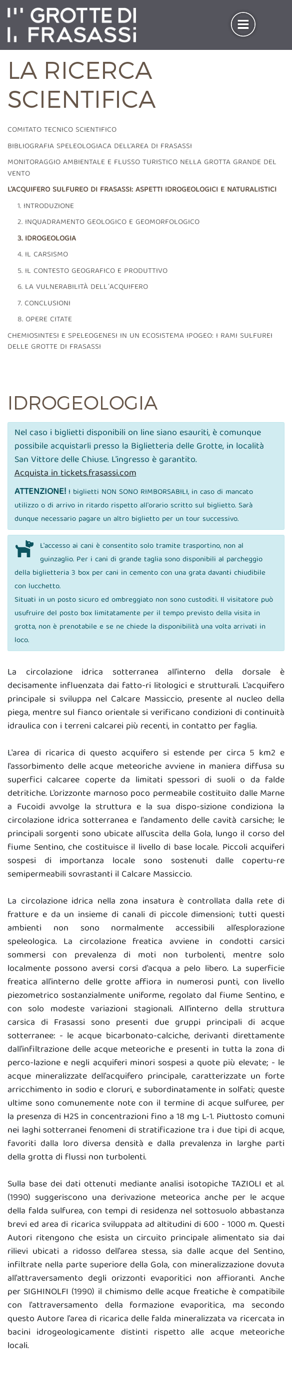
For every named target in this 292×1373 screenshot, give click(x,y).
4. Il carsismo (43, 254)
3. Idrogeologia (47, 238)
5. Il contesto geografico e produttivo (93, 271)
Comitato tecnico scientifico (62, 130)
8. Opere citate (45, 319)
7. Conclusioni (44, 303)
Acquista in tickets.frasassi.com (75, 473)
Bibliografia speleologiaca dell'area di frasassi (100, 146)
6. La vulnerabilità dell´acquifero (83, 287)
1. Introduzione (46, 206)
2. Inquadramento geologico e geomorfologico (109, 222)
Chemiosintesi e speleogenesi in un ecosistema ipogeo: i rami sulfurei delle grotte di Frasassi (140, 342)
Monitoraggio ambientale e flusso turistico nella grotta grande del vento (142, 168)
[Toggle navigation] (243, 24)
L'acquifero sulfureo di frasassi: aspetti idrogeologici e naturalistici (142, 190)
